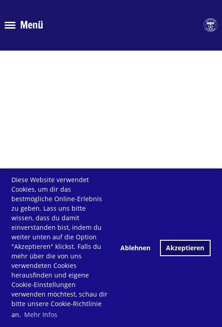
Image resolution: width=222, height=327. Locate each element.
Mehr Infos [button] (40, 314)
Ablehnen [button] (135, 247)
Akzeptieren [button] (185, 247)
